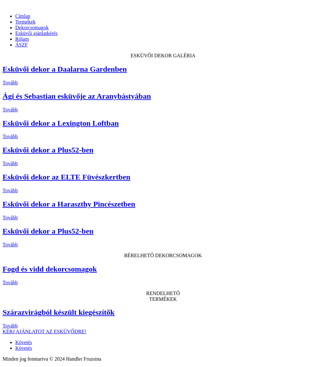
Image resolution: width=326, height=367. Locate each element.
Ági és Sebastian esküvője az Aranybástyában (77, 96)
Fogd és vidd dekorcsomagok (50, 269)
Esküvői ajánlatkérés (36, 33)
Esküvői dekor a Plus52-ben (48, 150)
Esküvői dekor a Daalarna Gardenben (65, 69)
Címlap (22, 16)
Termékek (25, 22)
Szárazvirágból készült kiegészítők (59, 312)
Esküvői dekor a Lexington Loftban (61, 123)
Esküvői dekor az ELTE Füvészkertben (66, 177)
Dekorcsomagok (32, 27)
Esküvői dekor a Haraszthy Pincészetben (69, 204)
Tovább (10, 82)
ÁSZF (21, 44)
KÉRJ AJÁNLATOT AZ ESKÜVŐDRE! (44, 331)
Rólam (22, 39)
